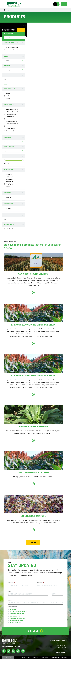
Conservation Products (17, 642)
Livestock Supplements (17, 644)
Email (10, 615)
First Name (11, 607)
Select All (13, 633)
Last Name (40, 607)
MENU (63, 4)
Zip (53, 615)
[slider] (5, 181)
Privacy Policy (26, 681)
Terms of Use (35, 681)
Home (7, 266)
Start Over (12, 30)
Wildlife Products (15, 640)
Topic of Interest (12, 631)
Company (10, 624)
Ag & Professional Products (18, 636)
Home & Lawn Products (17, 638)
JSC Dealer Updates (15, 647)
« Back (34, 566)
